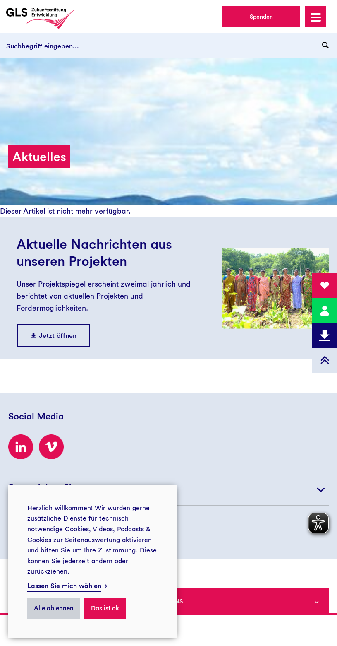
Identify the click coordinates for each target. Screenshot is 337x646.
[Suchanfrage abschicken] (325, 45)
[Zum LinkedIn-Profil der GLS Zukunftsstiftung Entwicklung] (20, 446)
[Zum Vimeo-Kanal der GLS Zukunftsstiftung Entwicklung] (51, 446)
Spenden (261, 16)
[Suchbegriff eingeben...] (168, 45)
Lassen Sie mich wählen (64, 586)
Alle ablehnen (54, 608)
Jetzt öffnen (57, 336)
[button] (315, 16)
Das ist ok (105, 608)
